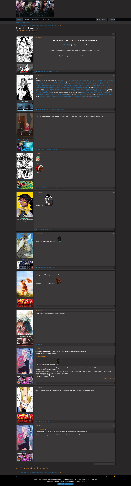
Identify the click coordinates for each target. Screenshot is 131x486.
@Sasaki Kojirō (59, 87)
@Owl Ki (111, 87)
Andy (25, 298)
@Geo (78, 94)
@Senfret (49, 92)
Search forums (25, 22)
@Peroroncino (92, 92)
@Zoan (111, 80)
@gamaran (52, 87)
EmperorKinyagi (25, 179)
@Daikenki (79, 89)
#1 (113, 37)
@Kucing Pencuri (95, 85)
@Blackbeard (104, 87)
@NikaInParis (66, 96)
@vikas (71, 87)
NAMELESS (24, 374)
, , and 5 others (48, 71)
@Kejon (103, 94)
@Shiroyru (72, 85)
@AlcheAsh (90, 83)
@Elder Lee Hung (75, 96)
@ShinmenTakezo (79, 87)
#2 (113, 75)
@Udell (51, 89)
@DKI (48, 83)
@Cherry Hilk (64, 80)
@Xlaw (38, 82)
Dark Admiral (25, 259)
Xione (18, 30)
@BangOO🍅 (85, 96)
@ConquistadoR (57, 96)
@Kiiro (104, 82)
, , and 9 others (51, 109)
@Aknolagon (84, 94)
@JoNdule (92, 96)
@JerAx (66, 87)
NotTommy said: (41, 429)
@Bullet (38, 87)
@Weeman (103, 89)
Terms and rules (97, 476)
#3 (113, 114)
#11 (113, 425)
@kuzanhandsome (62, 91)
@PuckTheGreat (101, 92)
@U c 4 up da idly (80, 85)
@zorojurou (109, 94)
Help (111, 476)
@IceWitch (80, 91)
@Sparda (57, 82)
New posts (18, 22)
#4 (113, 153)
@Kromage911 (72, 91)
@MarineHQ (98, 96)
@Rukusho (43, 96)
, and (46, 267)
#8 (113, 310)
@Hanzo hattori (54, 94)
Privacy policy (105, 476)
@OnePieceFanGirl (41, 83)
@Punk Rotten (51, 85)
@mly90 (85, 91)
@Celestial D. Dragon (96, 82)
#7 (113, 272)
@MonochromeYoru (56, 83)
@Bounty (53, 91)
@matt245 (71, 80)
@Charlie (62, 82)
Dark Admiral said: (41, 356)
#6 (113, 233)
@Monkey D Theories (88, 89)
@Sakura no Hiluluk (41, 85)
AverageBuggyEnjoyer (25, 140)
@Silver (88, 85)
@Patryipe (86, 82)
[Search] (112, 19)
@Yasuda (106, 80)
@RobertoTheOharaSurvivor (79, 83)
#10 (113, 387)
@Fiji (100, 83)
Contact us (89, 476)
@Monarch (39, 91)
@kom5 (109, 82)
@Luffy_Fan (79, 82)
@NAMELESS (66, 83)
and (44, 229)
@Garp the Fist (49, 82)
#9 (113, 349)
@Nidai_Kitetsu (46, 91)
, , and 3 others (47, 149)
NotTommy (25, 413)
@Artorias (49, 96)
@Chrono (102, 91)
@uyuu (46, 89)
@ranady (100, 80)
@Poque (42, 82)
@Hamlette (94, 80)
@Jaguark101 (44, 87)
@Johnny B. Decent (85, 80)
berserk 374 (33, 30)
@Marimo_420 (45, 94)
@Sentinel (98, 94)
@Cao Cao (84, 92)
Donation (26, 19)
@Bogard (67, 89)
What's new (35, 19)
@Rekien (72, 89)
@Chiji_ (77, 80)
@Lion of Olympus (41, 92)
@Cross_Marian (105, 85)
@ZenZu (90, 91)
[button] (30, 19)
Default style (19, 476)
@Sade (96, 83)
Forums (19, 19)
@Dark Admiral (106, 83)
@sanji (86, 87)
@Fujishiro (97, 91)
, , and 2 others (48, 188)
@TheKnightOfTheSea (62, 85)
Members (44, 19)
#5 (113, 192)
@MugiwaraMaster (58, 89)
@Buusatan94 (63, 94)
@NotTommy (96, 87)
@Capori (97, 89)
